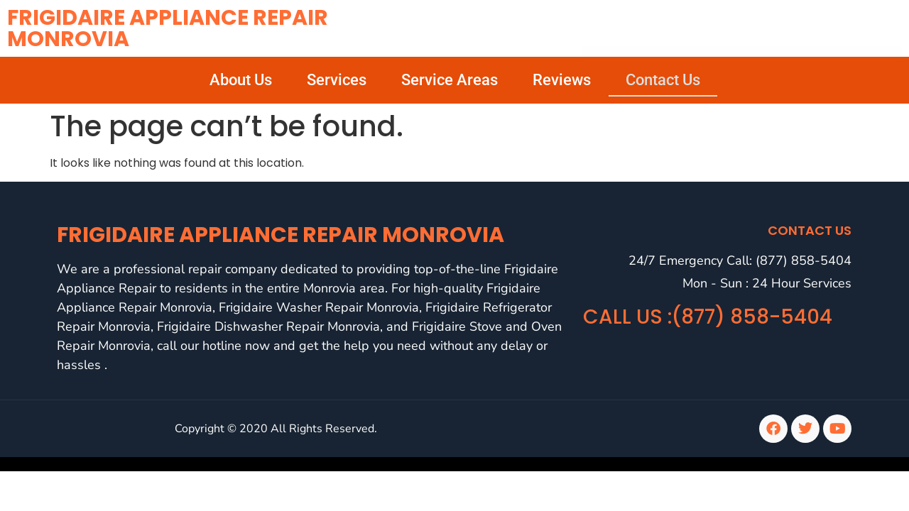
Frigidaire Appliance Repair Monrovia (167, 28)
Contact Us (663, 80)
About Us (240, 80)
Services (336, 80)
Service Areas (449, 80)
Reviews (562, 80)
